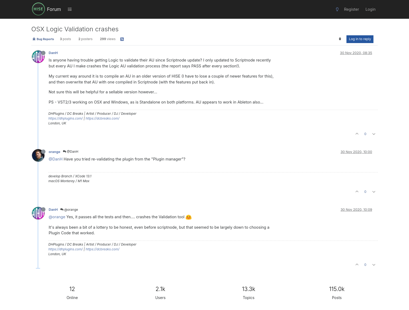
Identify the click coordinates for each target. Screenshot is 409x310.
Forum (54, 9)
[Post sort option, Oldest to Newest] (339, 39)
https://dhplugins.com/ (65, 118)
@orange (69, 210)
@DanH (70, 152)
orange (54, 152)
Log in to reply (360, 39)
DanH (53, 53)
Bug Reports (43, 39)
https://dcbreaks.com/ (102, 118)
